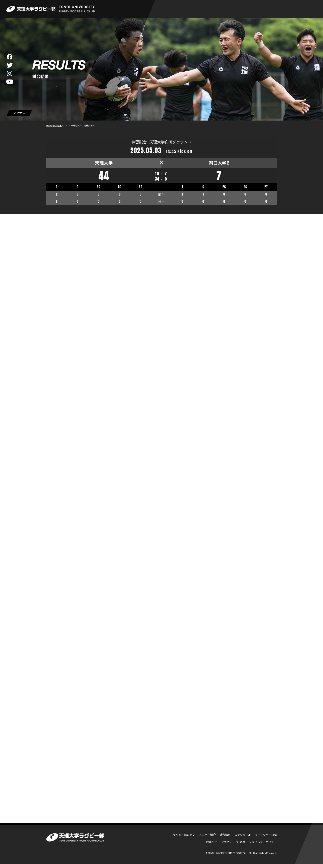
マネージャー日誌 (266, 835)
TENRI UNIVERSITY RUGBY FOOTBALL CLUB (231, 853)
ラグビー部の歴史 (184, 835)
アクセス (226, 842)
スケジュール (242, 835)
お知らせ (211, 842)
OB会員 (240, 842)
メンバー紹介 (207, 835)
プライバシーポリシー (263, 842)
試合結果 (225, 835)
